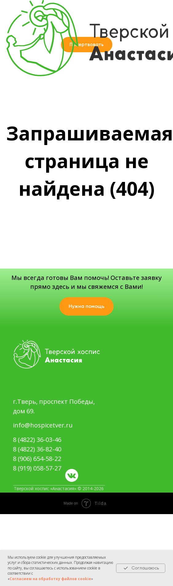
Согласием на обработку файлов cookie (50, 578)
